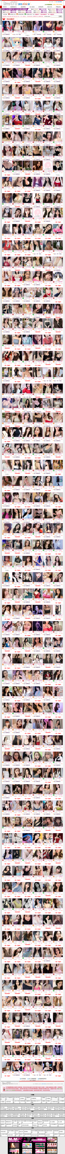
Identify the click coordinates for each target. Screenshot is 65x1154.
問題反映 (58, 7)
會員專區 (23, 7)
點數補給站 (13, 7)
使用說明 (40, 7)
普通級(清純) (29, 14)
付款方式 (49, 7)
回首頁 (5, 7)
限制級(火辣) (13, 14)
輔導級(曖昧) (21, 14)
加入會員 (32, 7)
